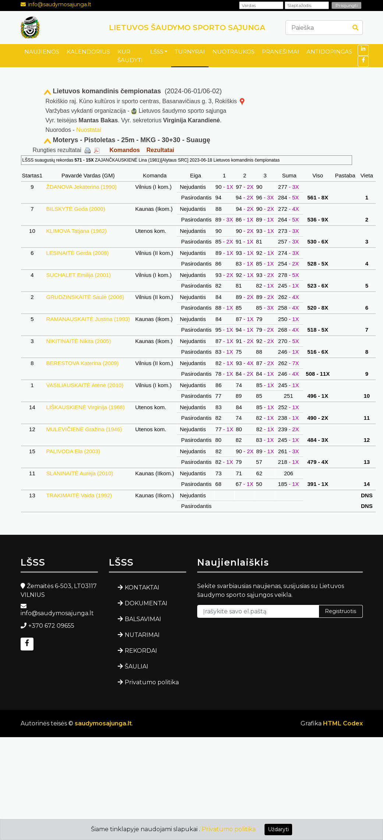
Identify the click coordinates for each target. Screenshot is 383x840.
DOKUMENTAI (146, 603)
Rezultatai (160, 150)
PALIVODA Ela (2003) (73, 451)
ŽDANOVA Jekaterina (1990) (81, 187)
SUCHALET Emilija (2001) (78, 275)
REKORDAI (141, 650)
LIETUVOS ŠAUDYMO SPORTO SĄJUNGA (187, 27)
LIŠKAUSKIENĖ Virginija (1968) (85, 407)
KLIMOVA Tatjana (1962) (76, 231)
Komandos (124, 150)
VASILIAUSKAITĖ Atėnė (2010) (85, 385)
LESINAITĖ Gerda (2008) (77, 253)
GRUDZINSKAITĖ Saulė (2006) (85, 297)
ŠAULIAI (136, 666)
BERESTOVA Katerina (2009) (82, 363)
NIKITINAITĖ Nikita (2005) (78, 341)
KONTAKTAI (142, 587)
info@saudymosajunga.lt (59, 4)
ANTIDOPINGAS (329, 51)
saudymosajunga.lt (103, 723)
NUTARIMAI (142, 634)
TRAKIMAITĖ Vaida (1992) (79, 495)
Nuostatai (88, 130)
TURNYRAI (190, 51)
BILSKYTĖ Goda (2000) (75, 209)
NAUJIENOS (41, 51)
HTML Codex (343, 723)
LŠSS (156, 51)
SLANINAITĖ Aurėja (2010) (79, 473)
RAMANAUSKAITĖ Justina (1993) (88, 319)
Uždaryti (278, 829)
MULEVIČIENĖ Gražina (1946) (84, 429)
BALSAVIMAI (143, 619)
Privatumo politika (152, 682)
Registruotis (340, 611)
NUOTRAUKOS (233, 51)
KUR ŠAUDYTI (130, 56)
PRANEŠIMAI (280, 51)
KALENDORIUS (88, 51)
